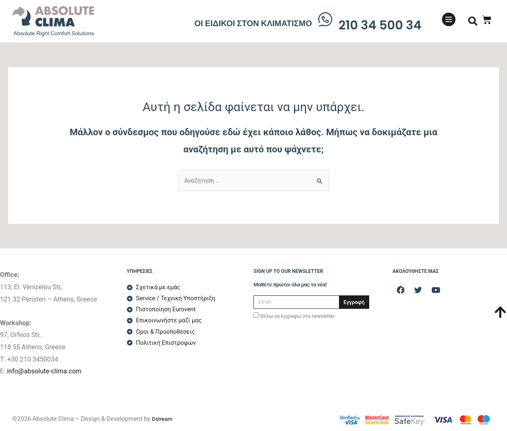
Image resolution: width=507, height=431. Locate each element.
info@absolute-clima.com (44, 371)
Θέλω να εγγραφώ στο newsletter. (298, 316)
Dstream (163, 418)
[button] (473, 21)
